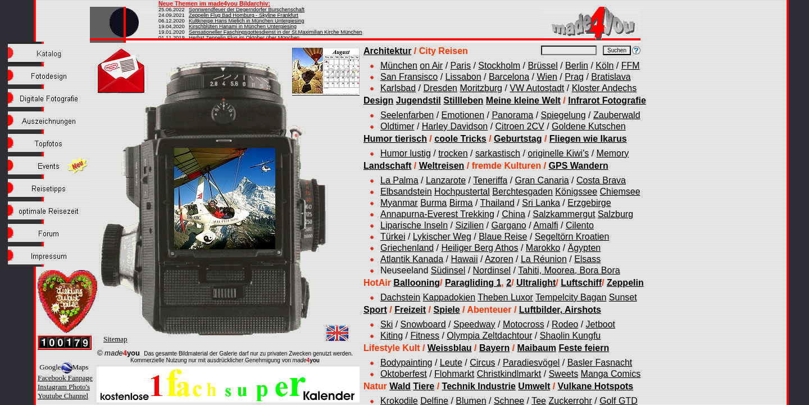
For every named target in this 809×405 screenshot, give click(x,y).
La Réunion (544, 259)
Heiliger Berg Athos (480, 248)
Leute (451, 362)
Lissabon (463, 77)
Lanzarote (446, 180)
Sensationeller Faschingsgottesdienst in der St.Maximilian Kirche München (275, 32)
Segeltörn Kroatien (572, 236)
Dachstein (400, 297)
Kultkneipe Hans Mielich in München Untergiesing (246, 21)
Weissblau (450, 348)
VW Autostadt (537, 88)
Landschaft (387, 165)
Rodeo (565, 324)
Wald (400, 386)
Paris (461, 65)
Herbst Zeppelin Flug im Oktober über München (244, 37)
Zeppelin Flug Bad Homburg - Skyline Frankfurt (243, 15)
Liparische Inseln (414, 225)
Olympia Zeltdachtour (489, 335)
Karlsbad (398, 88)
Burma (433, 203)
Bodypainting (406, 362)
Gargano (508, 225)
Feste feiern (583, 348)
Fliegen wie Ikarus (588, 138)
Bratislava (610, 77)
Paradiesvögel (531, 362)
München (398, 65)
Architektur (387, 51)
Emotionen (463, 115)
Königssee (576, 191)
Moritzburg (481, 88)
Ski (386, 324)
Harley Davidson (455, 126)
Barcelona (509, 77)
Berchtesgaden (522, 191)
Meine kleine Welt (523, 100)
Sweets (563, 374)
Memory (613, 153)
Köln (604, 65)
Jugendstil (418, 100)
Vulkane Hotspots (596, 386)
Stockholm (499, 65)
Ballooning (416, 282)
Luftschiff (581, 282)
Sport (375, 309)
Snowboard (423, 324)
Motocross (523, 324)
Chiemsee (620, 191)
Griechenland (407, 248)
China (513, 214)
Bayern (494, 348)
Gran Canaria (542, 180)
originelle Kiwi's (558, 153)
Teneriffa (490, 180)
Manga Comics (611, 374)
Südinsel (448, 270)
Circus (482, 362)
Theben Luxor (505, 297)
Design (378, 100)
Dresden (440, 88)
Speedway (474, 324)
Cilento (580, 225)
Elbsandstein (406, 191)
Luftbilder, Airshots (560, 309)
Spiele (446, 309)
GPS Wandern (578, 165)
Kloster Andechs (604, 88)
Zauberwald (616, 115)
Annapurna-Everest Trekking (437, 214)
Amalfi (545, 225)
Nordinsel (492, 270)
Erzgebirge (589, 203)
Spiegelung (563, 115)
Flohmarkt (454, 374)
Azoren (499, 259)
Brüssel (542, 65)
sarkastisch (497, 153)
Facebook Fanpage (65, 378)
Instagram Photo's (64, 386)
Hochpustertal (462, 191)
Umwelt (534, 386)
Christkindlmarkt (509, 374)
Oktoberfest (403, 374)
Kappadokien (449, 297)
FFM (630, 65)
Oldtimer (397, 126)
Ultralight (536, 282)
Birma (461, 203)
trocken (452, 153)
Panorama (512, 115)
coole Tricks (460, 138)
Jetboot (600, 324)
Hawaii (464, 259)
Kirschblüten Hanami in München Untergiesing (243, 26)
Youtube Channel (63, 396)
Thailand (497, 203)
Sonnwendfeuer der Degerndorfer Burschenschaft (246, 9)
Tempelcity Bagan (570, 297)
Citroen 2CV (520, 126)
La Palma (399, 180)
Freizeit (410, 309)
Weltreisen (442, 165)
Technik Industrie (479, 386)
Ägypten (584, 248)
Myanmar (399, 203)
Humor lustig (405, 153)
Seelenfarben (407, 115)
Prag (574, 77)
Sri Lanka (541, 203)
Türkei (392, 236)
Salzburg (615, 214)
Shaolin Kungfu (570, 335)
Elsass (587, 259)
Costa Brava (601, 180)
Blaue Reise (503, 236)
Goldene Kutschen (589, 126)
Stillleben (463, 100)
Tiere (423, 386)
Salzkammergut (564, 214)
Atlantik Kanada (411, 259)
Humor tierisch (395, 138)
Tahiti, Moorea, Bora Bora (569, 270)
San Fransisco (409, 77)
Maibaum (536, 348)
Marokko (543, 248)
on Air (431, 65)
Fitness (424, 335)
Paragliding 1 (473, 282)
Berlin (576, 65)
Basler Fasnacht (600, 362)
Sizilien (469, 225)
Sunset (623, 297)
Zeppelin (625, 282)
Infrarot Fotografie (607, 100)
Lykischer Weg (442, 236)
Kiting (391, 335)
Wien (547, 77)
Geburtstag (518, 138)
